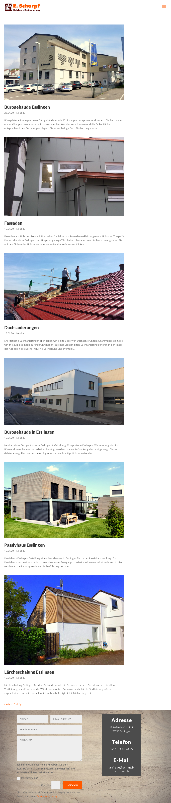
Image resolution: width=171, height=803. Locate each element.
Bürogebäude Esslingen (27, 107)
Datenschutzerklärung (47, 796)
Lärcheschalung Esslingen (29, 672)
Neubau (20, 112)
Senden (72, 785)
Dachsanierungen (21, 327)
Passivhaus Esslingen (24, 545)
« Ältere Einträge (13, 704)
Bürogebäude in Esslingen (29, 432)
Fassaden (13, 223)
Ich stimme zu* (27, 778)
